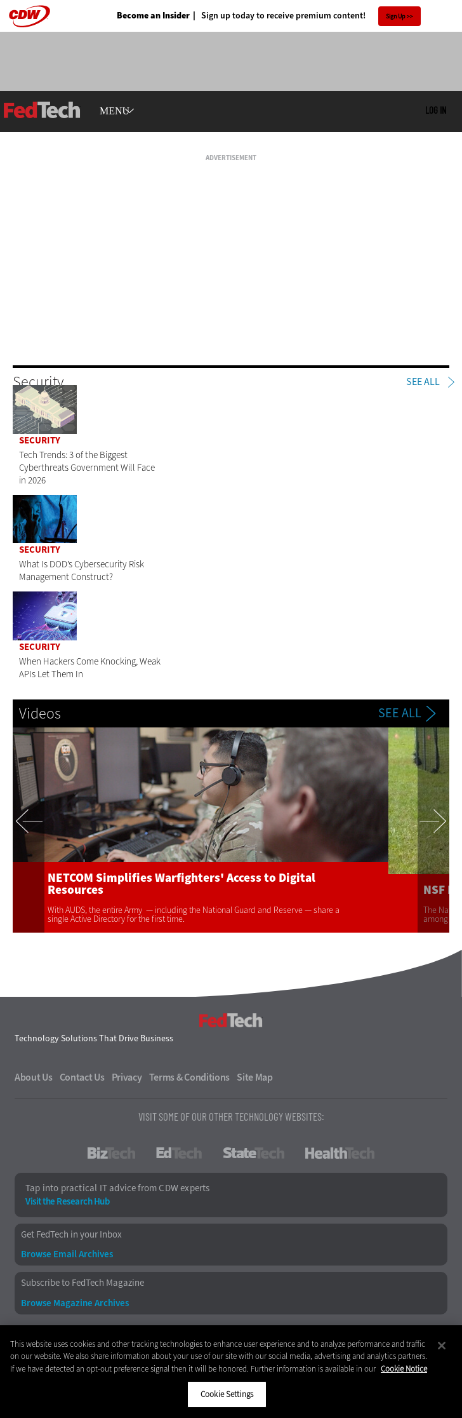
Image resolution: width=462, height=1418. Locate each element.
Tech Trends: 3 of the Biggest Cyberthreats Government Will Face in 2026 (87, 468)
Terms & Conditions (189, 1077)
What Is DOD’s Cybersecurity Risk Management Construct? (81, 570)
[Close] (442, 1346)
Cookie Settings (227, 1394)
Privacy (127, 1077)
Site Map (255, 1077)
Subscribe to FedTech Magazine (82, 1283)
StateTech (253, 1153)
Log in (435, 110)
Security (39, 440)
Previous (28, 830)
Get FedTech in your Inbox (71, 1234)
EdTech (179, 1153)
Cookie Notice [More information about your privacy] (404, 1368)
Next (433, 830)
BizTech (111, 1153)
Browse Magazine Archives (75, 1303)
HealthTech (339, 1153)
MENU (114, 111)
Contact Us (82, 1077)
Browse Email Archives (67, 1254)
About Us (34, 1077)
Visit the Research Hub (67, 1201)
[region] (231, 1371)
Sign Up (396, 16)
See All (423, 382)
